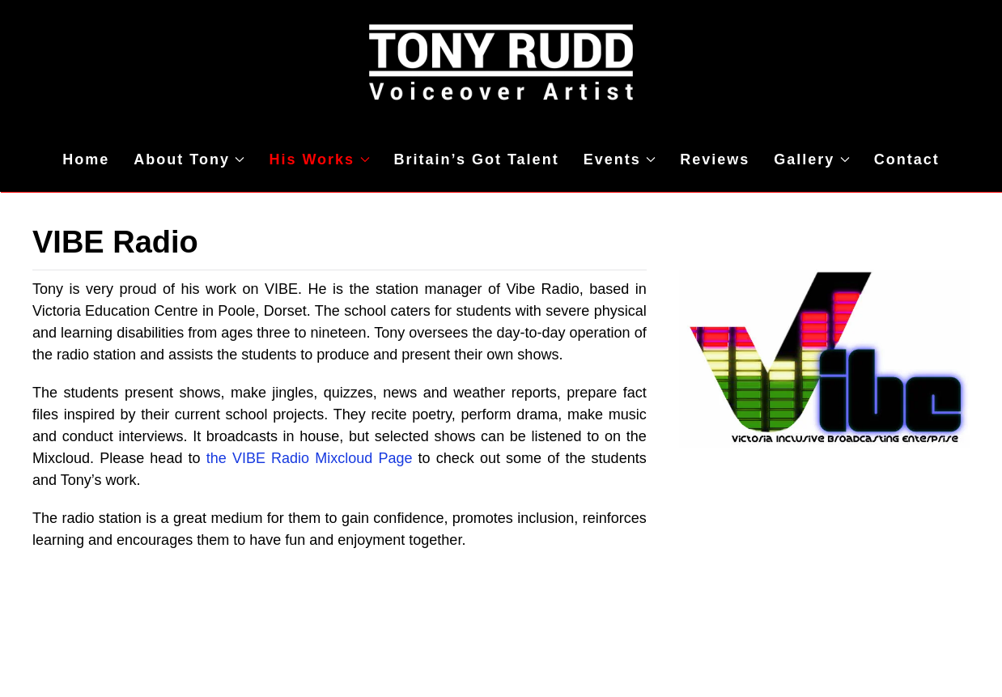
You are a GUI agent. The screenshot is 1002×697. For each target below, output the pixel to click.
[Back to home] (501, 63)
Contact (907, 159)
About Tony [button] (189, 159)
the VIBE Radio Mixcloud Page (309, 458)
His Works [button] (319, 159)
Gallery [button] (812, 159)
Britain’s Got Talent (476, 159)
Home (85, 159)
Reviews (714, 159)
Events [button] (620, 159)
